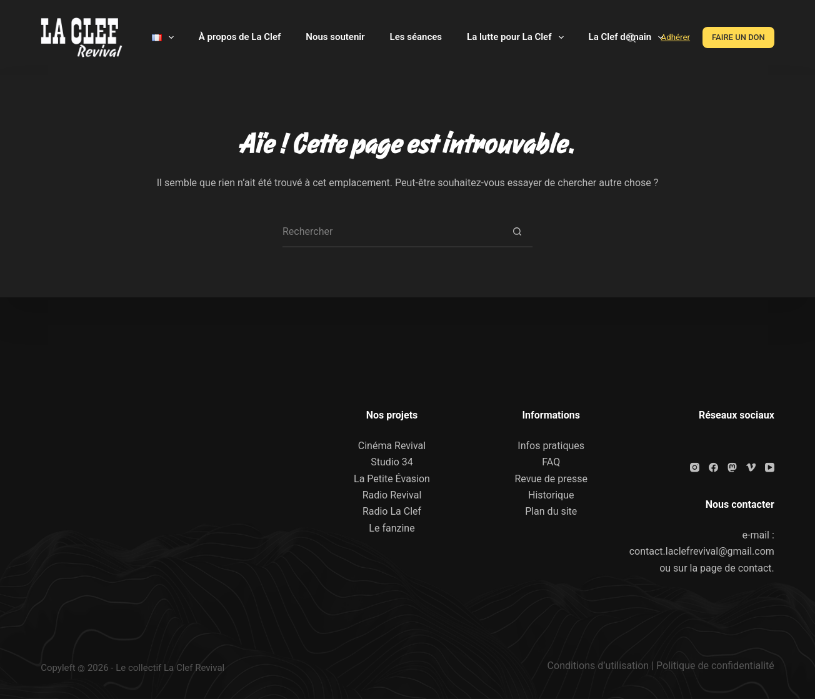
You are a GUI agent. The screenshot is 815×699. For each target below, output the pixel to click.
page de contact (735, 567)
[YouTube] (769, 467)
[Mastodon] (732, 467)
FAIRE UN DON (738, 37)
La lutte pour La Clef (517, 37)
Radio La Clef (391, 511)
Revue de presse (550, 478)
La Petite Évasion (392, 478)
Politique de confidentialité (715, 666)
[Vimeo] (751, 467)
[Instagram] (694, 467)
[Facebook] (713, 467)
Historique (551, 495)
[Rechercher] (631, 37)
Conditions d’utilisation (598, 666)
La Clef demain (629, 37)
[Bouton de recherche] (516, 231)
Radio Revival (392, 495)
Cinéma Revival (392, 445)
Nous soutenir (335, 36)
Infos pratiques (551, 445)
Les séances (416, 36)
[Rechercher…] (391, 231)
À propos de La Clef (240, 36)
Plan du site (551, 511)
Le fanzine (391, 527)
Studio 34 (392, 462)
